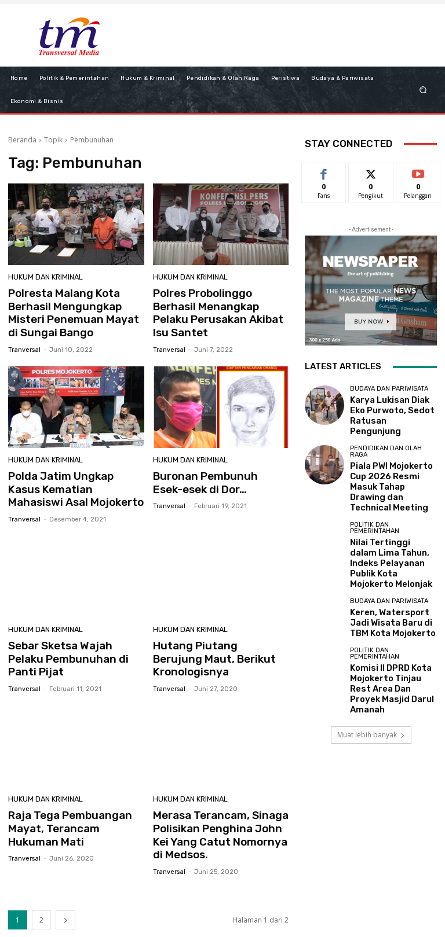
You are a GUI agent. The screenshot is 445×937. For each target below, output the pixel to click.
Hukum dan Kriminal (43, 278)
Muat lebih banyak (371, 658)
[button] (423, 89)
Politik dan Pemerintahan (374, 494)
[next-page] (65, 888)
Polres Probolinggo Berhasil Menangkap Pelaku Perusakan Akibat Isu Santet (217, 310)
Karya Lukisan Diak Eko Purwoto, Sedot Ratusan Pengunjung (391, 409)
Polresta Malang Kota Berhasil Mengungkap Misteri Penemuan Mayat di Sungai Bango (76, 310)
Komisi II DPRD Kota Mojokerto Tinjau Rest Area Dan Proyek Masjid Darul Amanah (388, 622)
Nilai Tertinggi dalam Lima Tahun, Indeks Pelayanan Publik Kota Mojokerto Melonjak (392, 519)
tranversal (24, 344)
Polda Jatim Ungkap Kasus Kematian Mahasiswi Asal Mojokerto (70, 481)
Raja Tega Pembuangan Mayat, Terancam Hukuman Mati (73, 800)
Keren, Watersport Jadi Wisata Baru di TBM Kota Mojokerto (390, 567)
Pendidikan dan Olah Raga (386, 439)
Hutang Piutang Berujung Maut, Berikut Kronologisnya (219, 641)
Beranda (22, 140)
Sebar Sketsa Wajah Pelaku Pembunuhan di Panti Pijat (72, 641)
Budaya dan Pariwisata (389, 392)
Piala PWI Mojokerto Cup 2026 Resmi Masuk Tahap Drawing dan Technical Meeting (391, 464)
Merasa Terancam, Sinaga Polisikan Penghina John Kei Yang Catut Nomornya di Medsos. (218, 806)
